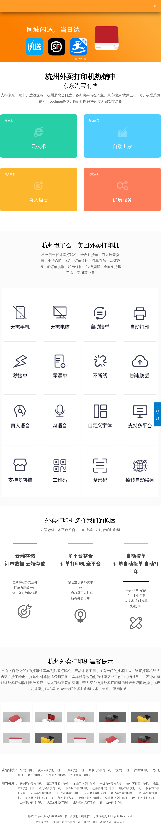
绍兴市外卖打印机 (68, 793)
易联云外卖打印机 (100, 770)
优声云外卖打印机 (49, 770)
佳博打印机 (141, 770)
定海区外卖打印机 (90, 797)
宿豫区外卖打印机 (31, 783)
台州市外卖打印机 (31, 802)
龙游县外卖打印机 (36, 797)
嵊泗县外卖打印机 (143, 797)
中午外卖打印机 (56, 774)
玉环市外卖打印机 (84, 802)
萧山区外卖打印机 (84, 783)
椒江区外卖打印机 (57, 802)
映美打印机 (35, 774)
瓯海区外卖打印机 (50, 788)
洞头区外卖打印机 (77, 788)
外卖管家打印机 (80, 774)
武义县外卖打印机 (122, 793)
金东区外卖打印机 (95, 793)
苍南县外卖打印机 (103, 788)
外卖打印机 (27, 770)
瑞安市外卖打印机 (130, 788)
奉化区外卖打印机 (137, 783)
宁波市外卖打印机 (111, 783)
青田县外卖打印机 (111, 802)
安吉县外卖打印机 (42, 793)
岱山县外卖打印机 (116, 797)
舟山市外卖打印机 (63, 797)
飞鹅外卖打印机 (74, 770)
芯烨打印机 (122, 770)
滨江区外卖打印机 (57, 783)
